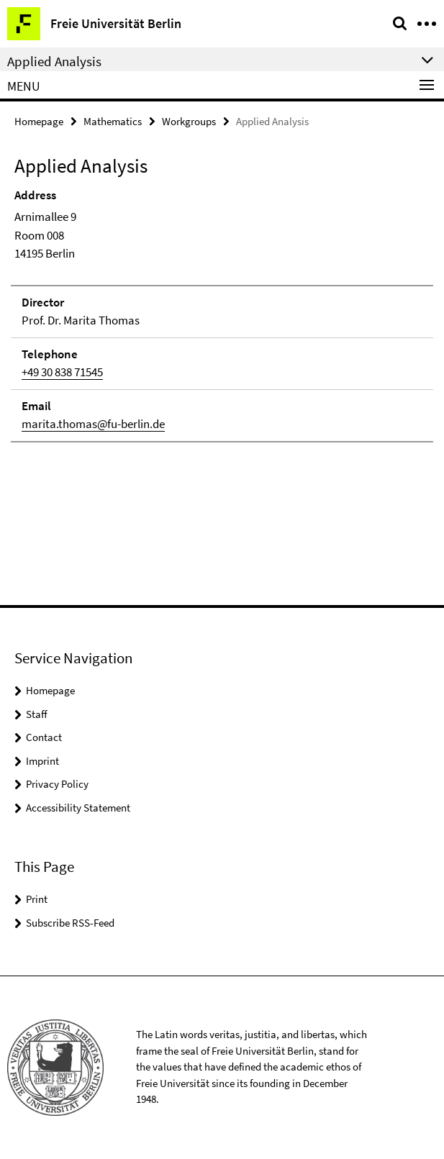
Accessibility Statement (78, 807)
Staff (36, 714)
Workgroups (189, 121)
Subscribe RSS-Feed (70, 923)
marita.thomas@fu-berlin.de (93, 424)
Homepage (38, 121)
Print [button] (36, 899)
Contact (44, 737)
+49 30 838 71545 (62, 372)
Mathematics (112, 121)
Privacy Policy (57, 784)
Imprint (42, 761)
